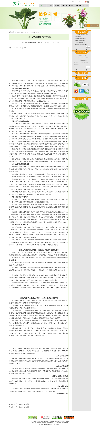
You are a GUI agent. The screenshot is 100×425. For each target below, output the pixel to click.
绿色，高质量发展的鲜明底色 (81, 57)
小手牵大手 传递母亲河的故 (80, 60)
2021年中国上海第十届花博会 (21, 404)
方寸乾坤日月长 (78, 64)
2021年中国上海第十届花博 (80, 55)
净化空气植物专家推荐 (80, 40)
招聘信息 (74, 2)
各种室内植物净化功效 (80, 42)
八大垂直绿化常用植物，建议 (81, 34)
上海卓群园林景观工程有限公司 (22, 32)
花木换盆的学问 (78, 36)
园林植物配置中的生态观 (80, 38)
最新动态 (33, 32)
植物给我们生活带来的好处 (81, 44)
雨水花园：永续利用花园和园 (81, 62)
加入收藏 (78, 2)
